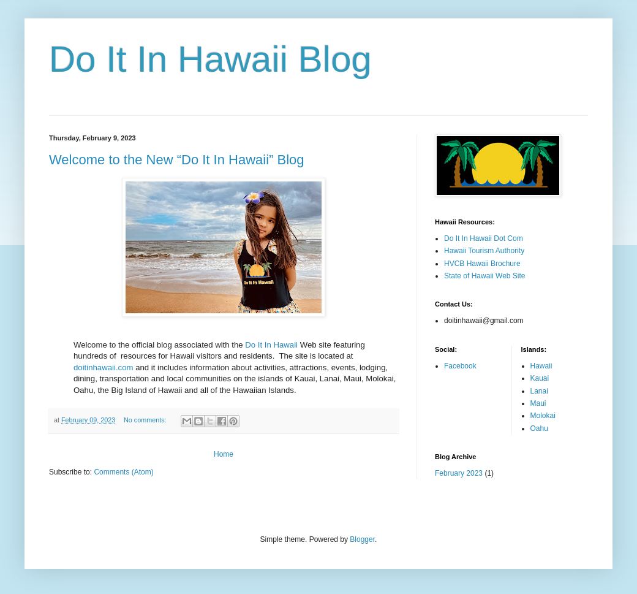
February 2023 (459, 473)
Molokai (543, 415)
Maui (538, 403)
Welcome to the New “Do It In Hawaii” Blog (176, 159)
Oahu (539, 428)
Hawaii (541, 366)
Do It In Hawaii (271, 344)
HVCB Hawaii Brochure (482, 263)
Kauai (539, 378)
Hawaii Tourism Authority (484, 250)
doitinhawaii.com (104, 367)
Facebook (460, 366)
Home (223, 454)
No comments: (146, 420)
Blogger (362, 539)
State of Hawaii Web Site (485, 276)
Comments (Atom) (123, 472)
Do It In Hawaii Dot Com (483, 238)
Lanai (539, 391)
